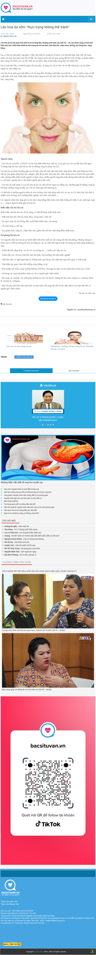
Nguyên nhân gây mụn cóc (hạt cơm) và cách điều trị (23, 498)
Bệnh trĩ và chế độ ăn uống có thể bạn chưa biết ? (21, 513)
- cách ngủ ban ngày (19, 551)
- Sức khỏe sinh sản (15, 542)
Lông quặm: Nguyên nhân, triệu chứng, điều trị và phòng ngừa (26, 495)
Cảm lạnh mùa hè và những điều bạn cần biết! (20, 510)
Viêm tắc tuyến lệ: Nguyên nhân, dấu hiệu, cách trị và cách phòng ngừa (29, 507)
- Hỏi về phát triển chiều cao (21, 532)
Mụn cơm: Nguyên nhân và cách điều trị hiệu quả (21, 489)
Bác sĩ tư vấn (38, 952)
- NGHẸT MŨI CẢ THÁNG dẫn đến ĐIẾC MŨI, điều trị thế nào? (31, 535)
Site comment (74, 370)
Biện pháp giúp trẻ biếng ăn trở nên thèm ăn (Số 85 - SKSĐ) (27, 689)
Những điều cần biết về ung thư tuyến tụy (22, 482)
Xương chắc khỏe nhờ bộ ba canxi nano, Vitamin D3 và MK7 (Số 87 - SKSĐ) (33, 630)
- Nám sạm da (15, 526)
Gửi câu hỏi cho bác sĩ (48, 299)
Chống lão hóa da (24, 357)
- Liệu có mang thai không (23, 539)
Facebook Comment (31, 370)
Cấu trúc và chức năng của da (18, 346)
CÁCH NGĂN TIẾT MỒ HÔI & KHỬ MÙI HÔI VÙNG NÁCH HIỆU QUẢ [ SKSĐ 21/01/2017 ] (39, 571)
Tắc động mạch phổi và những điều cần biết (19, 504)
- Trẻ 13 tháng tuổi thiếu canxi (19, 529)
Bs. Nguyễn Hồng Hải (8, 36)
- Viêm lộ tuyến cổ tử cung (18, 545)
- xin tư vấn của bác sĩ (19, 554)
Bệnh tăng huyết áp (11, 501)
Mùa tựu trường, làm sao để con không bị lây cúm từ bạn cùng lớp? (28, 492)
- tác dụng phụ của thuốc (21, 548)
